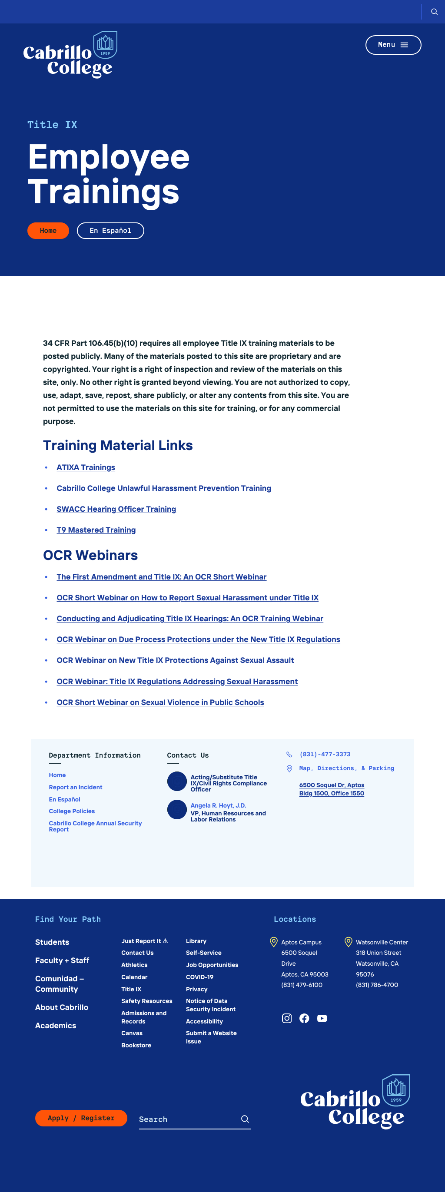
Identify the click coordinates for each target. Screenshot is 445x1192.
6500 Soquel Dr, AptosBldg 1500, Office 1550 (332, 789)
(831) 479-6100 (302, 984)
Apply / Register (81, 1118)
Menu (393, 45)
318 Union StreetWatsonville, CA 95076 (378, 962)
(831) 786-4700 (377, 984)
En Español (110, 230)
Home (48, 230)
